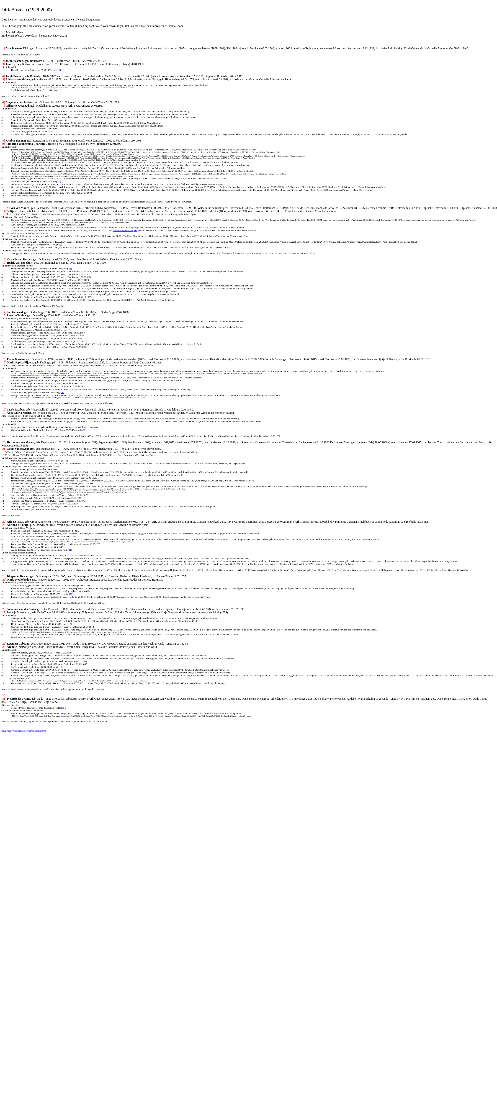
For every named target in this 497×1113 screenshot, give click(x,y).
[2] (60, 90)
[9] (84, 430)
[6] (70, 268)
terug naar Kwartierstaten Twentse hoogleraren (23, 730)
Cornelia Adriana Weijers (125, 230)
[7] (69, 330)
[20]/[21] (48, 375)
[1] (59, 70)
